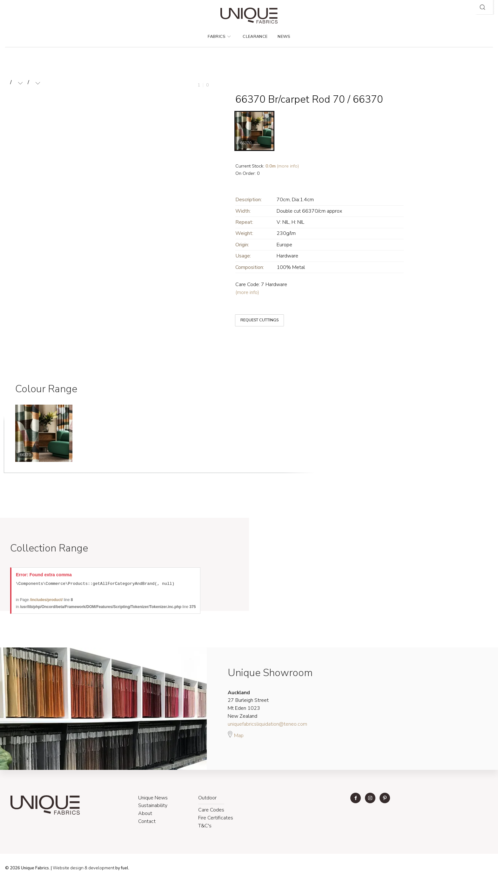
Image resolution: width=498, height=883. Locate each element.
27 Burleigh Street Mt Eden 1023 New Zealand (248, 705)
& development (99, 869)
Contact (147, 822)
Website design (68, 869)
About (145, 814)
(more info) (282, 166)
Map (236, 735)
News (284, 36)
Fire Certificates (215, 818)
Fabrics (219, 36)
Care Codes (211, 810)
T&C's (205, 826)
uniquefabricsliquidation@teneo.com (267, 725)
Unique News (153, 798)
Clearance (255, 36)
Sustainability (152, 806)
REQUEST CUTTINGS (254, 315)
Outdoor (207, 798)
